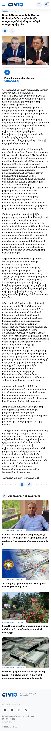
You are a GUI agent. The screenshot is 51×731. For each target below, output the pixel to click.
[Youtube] (12, 709)
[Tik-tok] (19, 709)
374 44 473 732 (8, 719)
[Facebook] (5, 709)
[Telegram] (26, 709)
